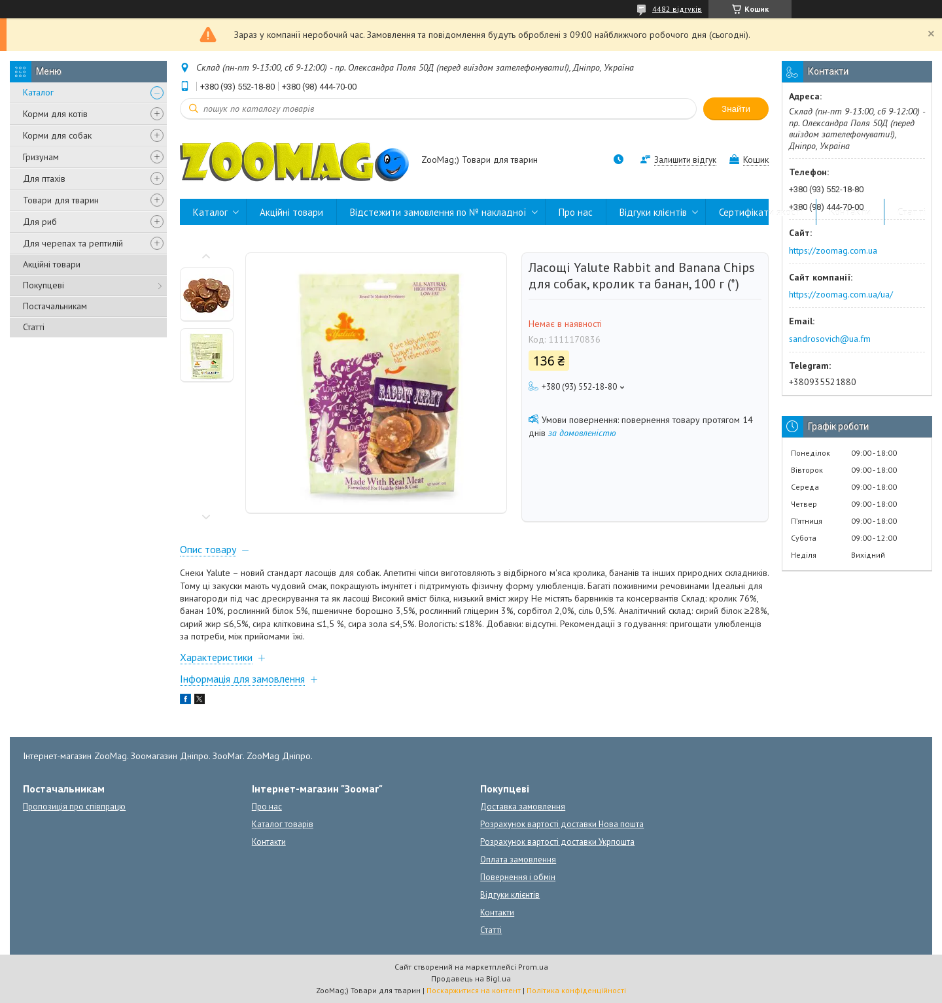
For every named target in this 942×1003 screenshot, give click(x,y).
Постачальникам (55, 306)
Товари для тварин (61, 200)
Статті (33, 327)
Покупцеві (43, 285)
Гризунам (41, 157)
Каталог (38, 92)
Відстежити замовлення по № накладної (438, 212)
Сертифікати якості (761, 212)
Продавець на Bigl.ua (471, 978)
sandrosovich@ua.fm (830, 339)
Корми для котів (55, 114)
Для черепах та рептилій (73, 243)
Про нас (576, 212)
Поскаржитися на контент (474, 990)
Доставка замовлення (522, 806)
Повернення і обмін (517, 877)
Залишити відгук (685, 159)
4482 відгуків (677, 9)
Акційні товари (51, 264)
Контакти (850, 212)
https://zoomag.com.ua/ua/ (841, 294)
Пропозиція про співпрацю (74, 806)
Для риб (40, 222)
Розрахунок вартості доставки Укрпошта (557, 841)
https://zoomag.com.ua (833, 250)
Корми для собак (57, 135)
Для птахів (44, 178)
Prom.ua (533, 967)
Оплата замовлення (518, 859)
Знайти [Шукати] (736, 109)
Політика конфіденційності (576, 990)
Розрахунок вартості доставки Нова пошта (562, 824)
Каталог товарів (282, 824)
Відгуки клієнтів (653, 212)
